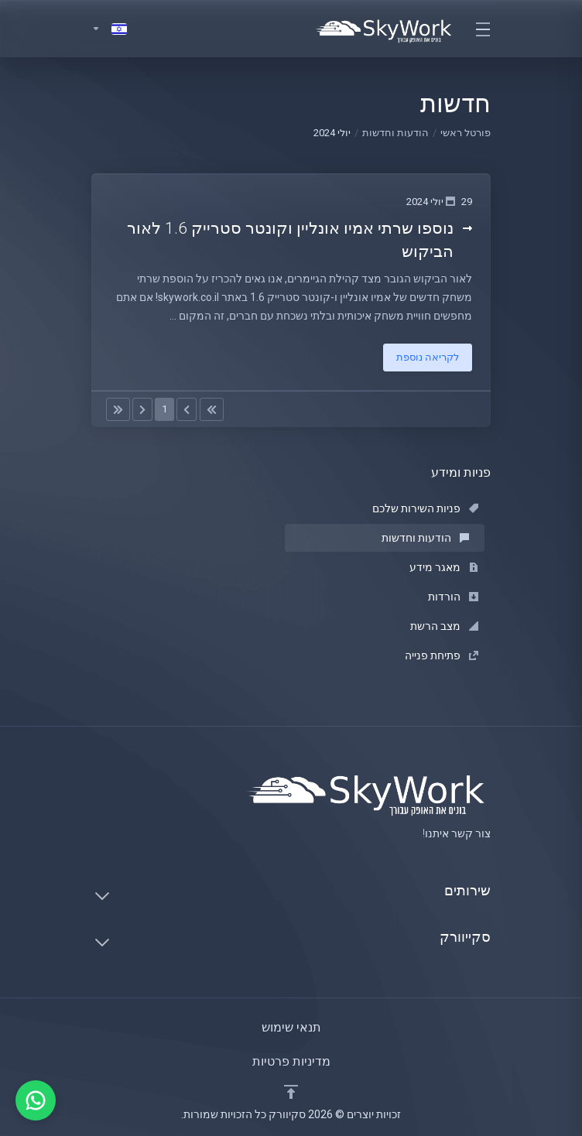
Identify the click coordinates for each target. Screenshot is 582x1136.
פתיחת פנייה (441, 655)
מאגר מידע (443, 567)
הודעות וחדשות (395, 133)
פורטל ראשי (465, 133)
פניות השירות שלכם (425, 508)
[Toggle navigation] (482, 28)
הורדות (453, 596)
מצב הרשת (444, 626)
